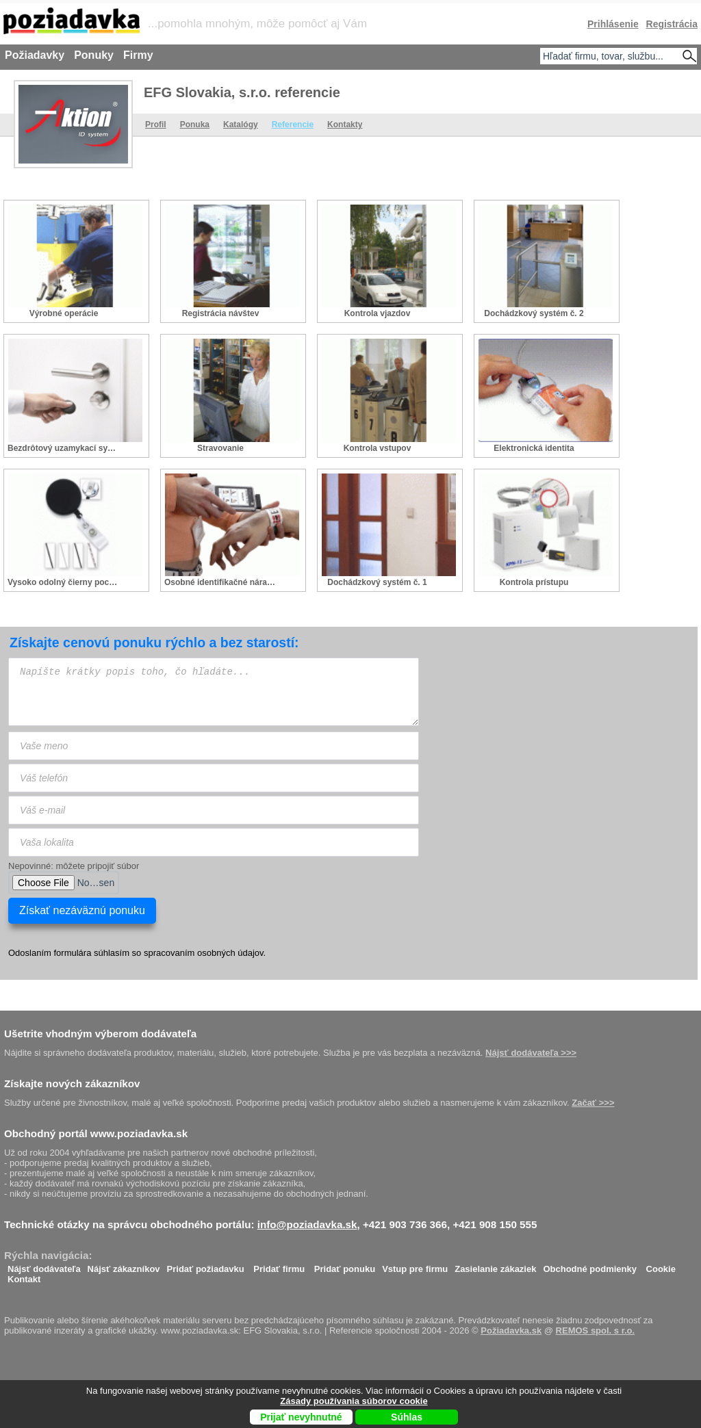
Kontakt (24, 1275)
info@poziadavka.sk (307, 1224)
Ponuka (194, 124)
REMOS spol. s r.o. (595, 1330)
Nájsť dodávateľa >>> (530, 1053)
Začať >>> (593, 1103)
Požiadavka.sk (511, 1330)
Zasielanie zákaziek (495, 1265)
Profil (155, 124)
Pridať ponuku (344, 1265)
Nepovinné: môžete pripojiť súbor (73, 866)
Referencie (293, 124)
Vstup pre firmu (415, 1265)
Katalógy (240, 124)
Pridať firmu (279, 1265)
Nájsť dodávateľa (44, 1265)
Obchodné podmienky (590, 1265)
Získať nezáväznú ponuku (82, 910)
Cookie (661, 1265)
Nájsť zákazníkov (124, 1265)
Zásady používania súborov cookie (353, 1401)
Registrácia (672, 23)
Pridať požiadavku (205, 1265)
